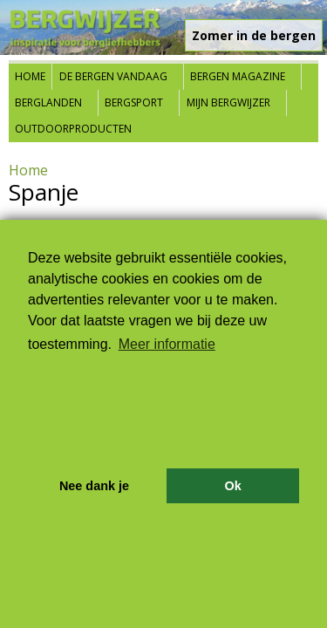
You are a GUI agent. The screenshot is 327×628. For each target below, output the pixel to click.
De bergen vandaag (113, 76)
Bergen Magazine (237, 76)
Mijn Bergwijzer (228, 102)
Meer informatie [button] (167, 344)
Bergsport (134, 102)
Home (30, 76)
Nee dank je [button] (94, 486)
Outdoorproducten (73, 128)
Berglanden (48, 102)
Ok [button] (232, 486)
